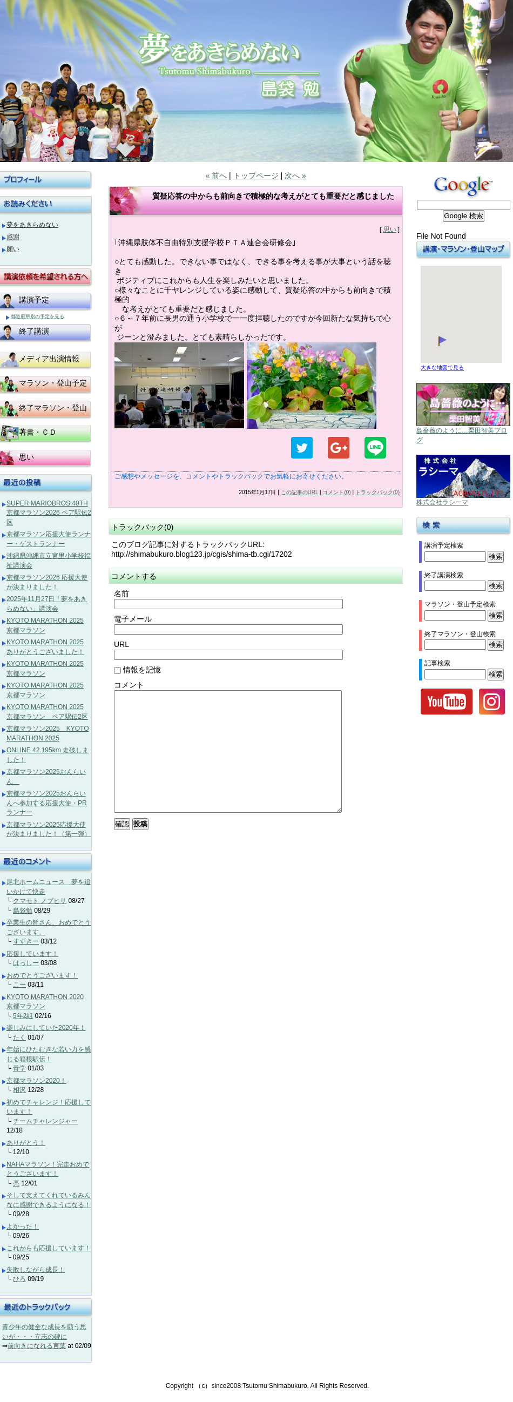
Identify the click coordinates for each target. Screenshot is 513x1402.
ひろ (19, 1279)
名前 (121, 593)
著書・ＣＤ (38, 432)
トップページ (256, 175)
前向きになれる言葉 (37, 1346)
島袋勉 (22, 910)
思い (389, 229)
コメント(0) (336, 492)
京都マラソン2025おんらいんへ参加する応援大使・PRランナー (46, 803)
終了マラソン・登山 (53, 407)
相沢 (19, 1090)
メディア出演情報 (49, 358)
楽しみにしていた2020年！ (46, 1028)
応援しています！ (32, 954)
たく (19, 1037)
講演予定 (34, 299)
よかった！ (22, 1226)
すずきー (26, 941)
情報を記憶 (137, 669)
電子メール (133, 619)
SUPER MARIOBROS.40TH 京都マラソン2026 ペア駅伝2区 (48, 513)
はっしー (26, 963)
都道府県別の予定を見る (37, 316)
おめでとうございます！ (42, 975)
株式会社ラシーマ (442, 502)
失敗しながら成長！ (35, 1269)
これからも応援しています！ (48, 1248)
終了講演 (34, 331)
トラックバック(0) (377, 492)
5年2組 (23, 1016)
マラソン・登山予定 (53, 383)
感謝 (12, 237)
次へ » (295, 175)
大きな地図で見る (442, 367)
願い (12, 249)
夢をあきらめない (32, 224)
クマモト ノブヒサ (39, 901)
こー (19, 984)
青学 (19, 1068)
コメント (129, 684)
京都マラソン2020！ (36, 1080)
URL (121, 644)
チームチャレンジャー (45, 1121)
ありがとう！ (25, 1143)
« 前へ (216, 175)
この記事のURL (300, 492)
